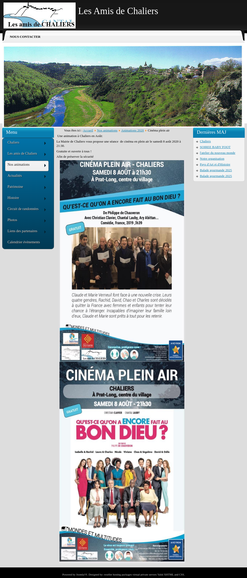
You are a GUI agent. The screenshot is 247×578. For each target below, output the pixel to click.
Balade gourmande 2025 (216, 170)
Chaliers (205, 141)
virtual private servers (145, 574)
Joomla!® (81, 574)
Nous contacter (25, 37)
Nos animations (107, 130)
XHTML (169, 574)
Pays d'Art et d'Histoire (215, 164)
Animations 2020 (132, 130)
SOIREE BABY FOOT (215, 147)
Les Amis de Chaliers (118, 11)
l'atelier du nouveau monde (217, 153)
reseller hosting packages (118, 574)
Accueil (88, 130)
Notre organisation (212, 158)
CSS (181, 574)
